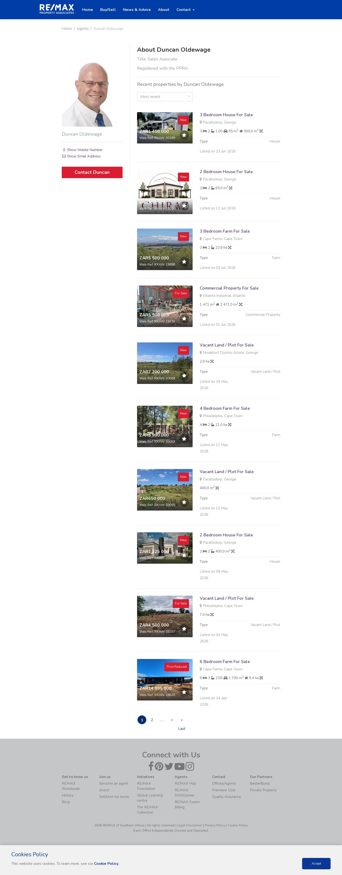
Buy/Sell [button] (108, 9)
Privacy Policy (215, 825)
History (68, 795)
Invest (104, 790)
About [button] (163, 9)
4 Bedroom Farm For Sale (225, 431)
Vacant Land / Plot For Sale (227, 368)
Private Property (263, 790)
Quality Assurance (226, 797)
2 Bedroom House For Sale (226, 195)
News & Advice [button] (137, 9)
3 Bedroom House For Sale (226, 115)
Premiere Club (223, 790)
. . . (164, 720)
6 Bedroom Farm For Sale (225, 684)
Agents (83, 28)
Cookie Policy (238, 825)
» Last (186, 721)
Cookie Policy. (106, 863)
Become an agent (113, 783)
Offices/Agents (224, 783)
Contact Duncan (92, 172)
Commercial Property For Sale (229, 311)
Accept (316, 863)
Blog (66, 802)
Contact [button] (184, 9)
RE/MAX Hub (185, 783)
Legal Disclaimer (189, 825)
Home (67, 28)
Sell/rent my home (114, 797)
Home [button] (87, 9)
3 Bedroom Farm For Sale (225, 254)
